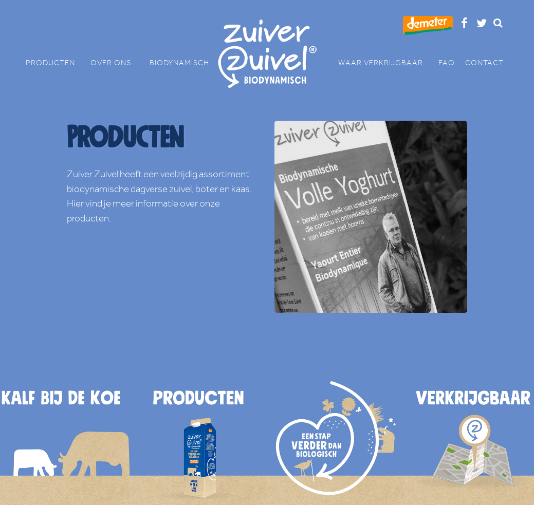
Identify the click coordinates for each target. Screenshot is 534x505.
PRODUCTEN (55, 63)
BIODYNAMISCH (179, 63)
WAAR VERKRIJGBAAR (385, 63)
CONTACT (484, 63)
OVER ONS (114, 63)
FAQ (446, 63)
